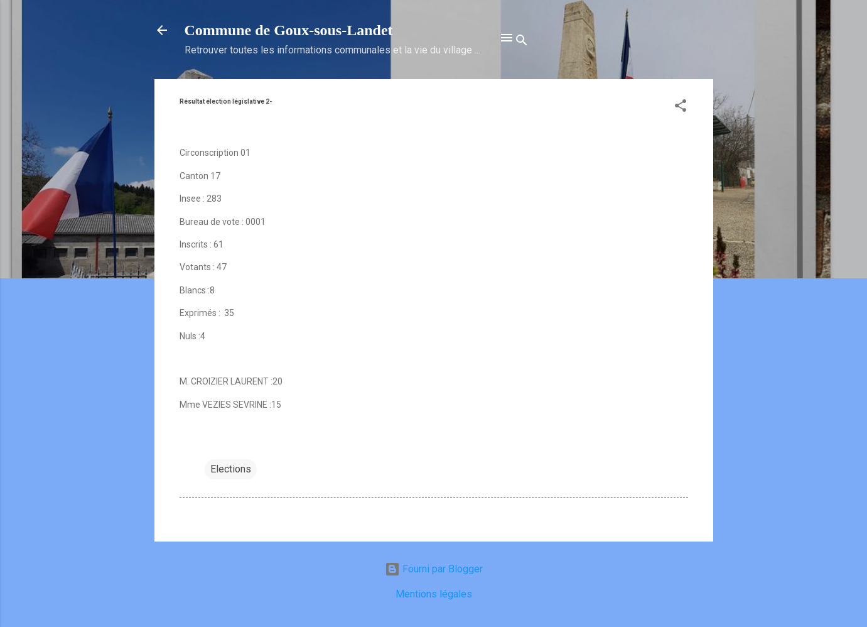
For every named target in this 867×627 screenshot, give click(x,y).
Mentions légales (434, 594)
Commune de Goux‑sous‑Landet (289, 30)
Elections (230, 469)
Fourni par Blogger (434, 569)
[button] (680, 107)
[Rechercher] (521, 42)
